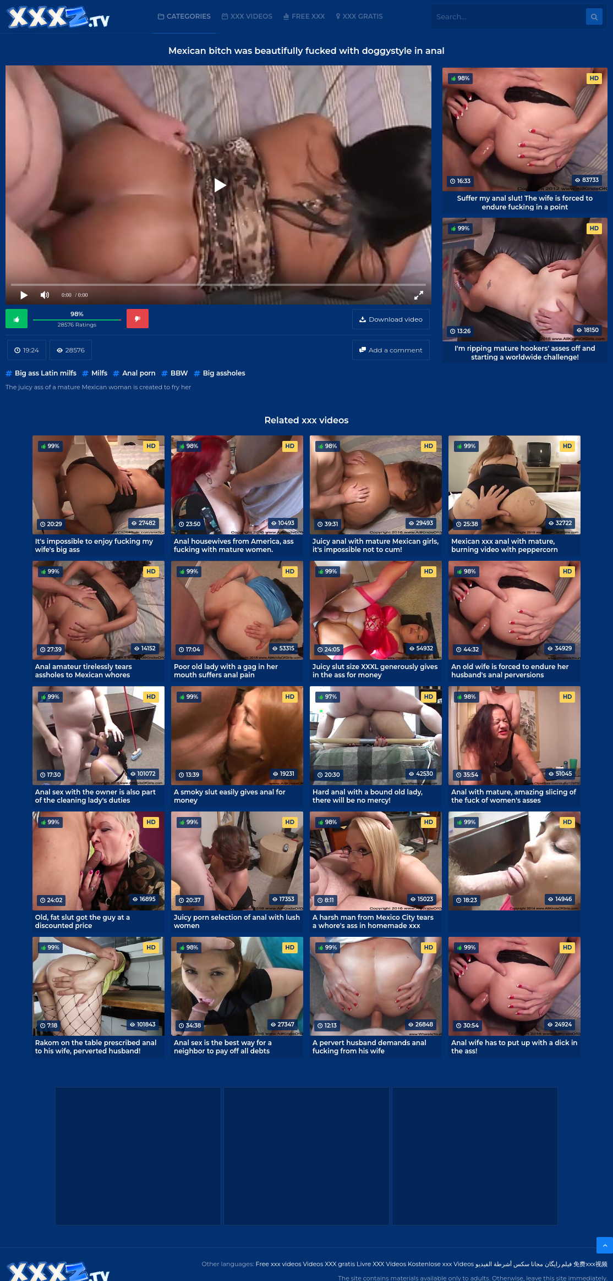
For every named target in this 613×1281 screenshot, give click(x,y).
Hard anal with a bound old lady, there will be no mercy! (368, 796)
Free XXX (308, 16)
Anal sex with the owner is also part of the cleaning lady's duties (95, 796)
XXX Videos (251, 16)
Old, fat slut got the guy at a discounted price (82, 921)
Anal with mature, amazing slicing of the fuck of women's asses (513, 796)
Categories (189, 16)
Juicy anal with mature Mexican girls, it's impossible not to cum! (376, 545)
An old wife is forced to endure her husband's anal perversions (509, 670)
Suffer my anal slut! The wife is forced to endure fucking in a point (525, 202)
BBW (179, 373)
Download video (396, 319)
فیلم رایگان (558, 1264)
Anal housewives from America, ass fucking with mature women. (234, 545)
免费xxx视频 (590, 1264)
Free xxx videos (279, 1264)
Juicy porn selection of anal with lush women (237, 921)
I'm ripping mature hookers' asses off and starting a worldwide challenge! (525, 352)
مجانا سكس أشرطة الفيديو (509, 1264)
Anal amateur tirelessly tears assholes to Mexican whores (83, 670)
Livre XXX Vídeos (381, 1264)
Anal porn (138, 373)
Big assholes (224, 373)
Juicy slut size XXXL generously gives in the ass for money (375, 670)
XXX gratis (363, 16)
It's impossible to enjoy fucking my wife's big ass (94, 545)
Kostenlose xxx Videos (441, 1264)
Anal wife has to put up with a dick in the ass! (514, 1047)
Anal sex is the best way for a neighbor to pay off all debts (223, 1047)
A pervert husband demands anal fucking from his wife (369, 1047)
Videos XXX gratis (329, 1264)
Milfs (99, 373)
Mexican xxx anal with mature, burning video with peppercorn (504, 545)
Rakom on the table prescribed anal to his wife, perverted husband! (96, 1047)
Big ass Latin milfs (45, 373)
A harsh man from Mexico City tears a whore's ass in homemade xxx (373, 921)
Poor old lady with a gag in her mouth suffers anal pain (226, 670)
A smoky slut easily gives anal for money (230, 796)
